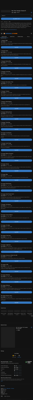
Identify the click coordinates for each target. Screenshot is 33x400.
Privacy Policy (8, 390)
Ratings (28, 34)
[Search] (31, 2)
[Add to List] (31, 12)
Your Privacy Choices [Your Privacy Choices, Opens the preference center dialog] (12, 398)
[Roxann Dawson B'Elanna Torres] (24, 316)
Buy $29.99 (18, 18)
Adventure (8, 373)
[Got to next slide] (32, 316)
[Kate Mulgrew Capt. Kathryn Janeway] (10, 316)
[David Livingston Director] (4, 316)
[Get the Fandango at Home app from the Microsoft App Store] (23, 386)
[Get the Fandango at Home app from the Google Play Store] (16, 386)
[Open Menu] (1, 1)
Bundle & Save (20, 34)
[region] (16, 393)
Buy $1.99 (16, 47)
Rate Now (19, 342)
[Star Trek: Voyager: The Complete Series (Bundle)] (19, 327)
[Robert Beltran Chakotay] (17, 316)
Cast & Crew (12, 34)
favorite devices (13, 29)
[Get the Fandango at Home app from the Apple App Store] (10, 386)
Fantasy (12, 373)
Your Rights (16, 391)
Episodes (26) (4, 34)
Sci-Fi (5, 373)
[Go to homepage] (10, 2)
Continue (20, 398)
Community (14, 342)
